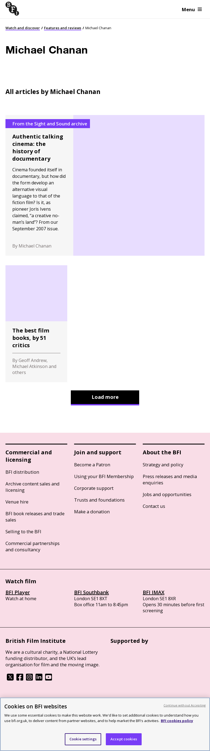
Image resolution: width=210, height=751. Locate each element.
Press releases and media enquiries (170, 479)
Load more (105, 397)
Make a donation (92, 511)
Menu (192, 9)
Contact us (154, 506)
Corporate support (93, 488)
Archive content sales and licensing (32, 487)
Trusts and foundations (99, 500)
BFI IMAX (153, 592)
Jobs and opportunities (167, 494)
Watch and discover (22, 27)
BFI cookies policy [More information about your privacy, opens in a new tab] (177, 720)
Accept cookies (123, 739)
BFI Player (17, 592)
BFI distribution (22, 472)
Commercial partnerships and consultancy (32, 546)
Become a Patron (92, 464)
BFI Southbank (91, 592)
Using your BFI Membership (104, 476)
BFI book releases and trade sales (35, 516)
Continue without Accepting (185, 705)
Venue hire (16, 502)
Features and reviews (62, 27)
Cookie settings (83, 739)
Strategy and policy (163, 464)
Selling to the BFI (23, 531)
